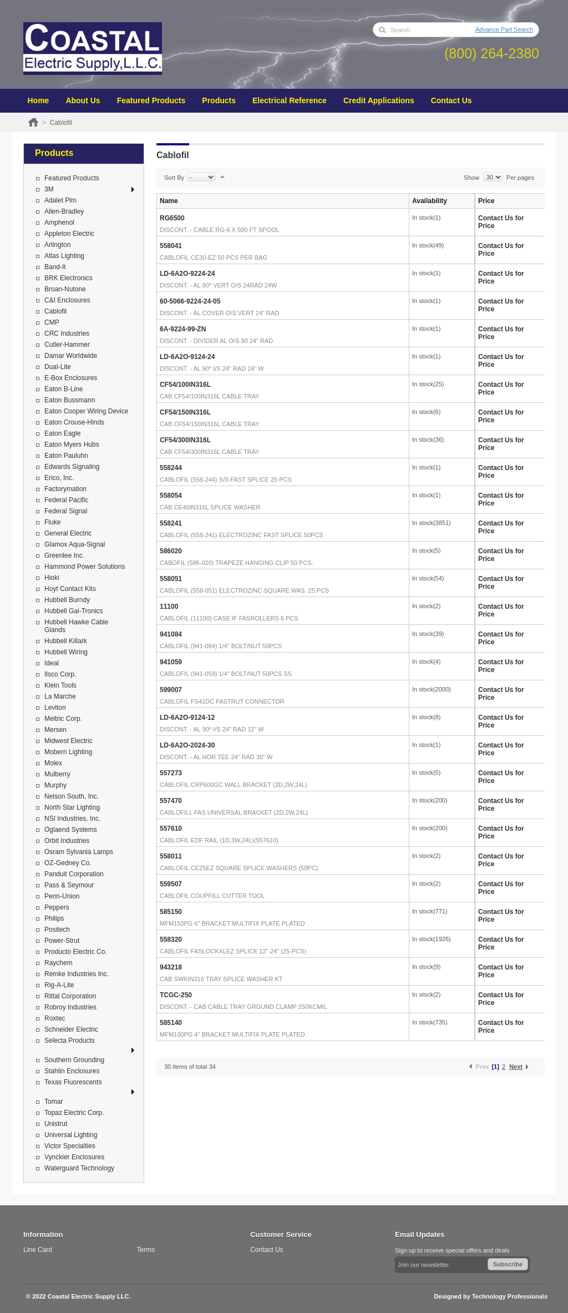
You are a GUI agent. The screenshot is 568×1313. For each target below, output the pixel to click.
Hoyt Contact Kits (70, 589)
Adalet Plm (60, 200)
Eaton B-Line (63, 389)
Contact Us (451, 100)
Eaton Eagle (62, 433)
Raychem (58, 963)
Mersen (55, 730)
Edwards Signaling (71, 467)
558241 (171, 523)
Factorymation (65, 489)
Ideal (51, 663)
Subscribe (508, 1264)
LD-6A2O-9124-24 (187, 357)
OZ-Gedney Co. (68, 863)
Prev (482, 1066)
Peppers (56, 907)
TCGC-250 (176, 995)
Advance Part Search (504, 29)
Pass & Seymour (69, 885)
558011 (171, 856)
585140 (171, 1023)
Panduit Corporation (74, 874)
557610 (171, 828)
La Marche (60, 696)
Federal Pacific (66, 500)
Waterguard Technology (79, 1168)
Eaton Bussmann (69, 400)
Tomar (53, 1101)
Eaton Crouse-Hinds (74, 422)
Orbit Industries (66, 841)
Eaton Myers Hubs (71, 444)
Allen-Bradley (64, 211)
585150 (171, 912)
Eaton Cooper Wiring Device (86, 411)
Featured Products (151, 100)
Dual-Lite (57, 367)
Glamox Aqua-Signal (74, 544)
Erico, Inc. (59, 478)
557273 (171, 773)
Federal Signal (65, 511)
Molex (53, 763)
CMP (51, 322)
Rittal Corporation (70, 996)
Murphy (55, 785)
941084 (171, 634)
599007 (171, 690)
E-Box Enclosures (70, 378)
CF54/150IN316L (185, 412)
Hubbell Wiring (66, 652)
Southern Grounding (74, 1060)
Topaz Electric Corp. (74, 1113)
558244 (171, 468)
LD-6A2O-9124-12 (187, 717)
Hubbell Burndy (67, 600)
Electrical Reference (289, 100)
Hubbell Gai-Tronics (73, 611)
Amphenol (59, 222)
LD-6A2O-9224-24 (187, 273)
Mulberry (57, 774)
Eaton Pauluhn (66, 455)
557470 (171, 801)
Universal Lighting (70, 1135)
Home (38, 100)
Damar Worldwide (70, 356)
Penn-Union (61, 896)
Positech (57, 929)
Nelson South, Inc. (71, 796)
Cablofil (55, 311)
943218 (171, 967)
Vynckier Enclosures (74, 1157)
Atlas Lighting (64, 256)
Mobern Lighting (68, 752)
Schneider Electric (71, 1029)
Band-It (55, 267)
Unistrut (55, 1124)
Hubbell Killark (65, 641)
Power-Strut (61, 941)
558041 (171, 246)
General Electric (68, 533)
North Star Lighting (72, 807)
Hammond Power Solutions (84, 566)
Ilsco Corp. (60, 674)
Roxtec (54, 1018)
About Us (82, 100)
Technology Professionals (509, 1296)
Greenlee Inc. (64, 555)
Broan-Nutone (65, 289)
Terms (146, 1250)
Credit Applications (378, 100)
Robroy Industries (70, 1007)
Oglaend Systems (70, 830)
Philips (54, 918)
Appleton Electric (69, 234)
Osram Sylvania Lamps (78, 852)
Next (516, 1066)
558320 (171, 939)
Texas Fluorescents (73, 1082)
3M (49, 189)
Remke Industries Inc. (76, 974)
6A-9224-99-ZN (183, 329)
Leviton (55, 707)
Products (219, 100)
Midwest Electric (68, 741)
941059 (171, 662)
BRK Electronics (68, 278)
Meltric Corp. (63, 719)
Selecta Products (69, 1040)
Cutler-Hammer (67, 345)
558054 (171, 495)
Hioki (51, 578)
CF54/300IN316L (185, 440)
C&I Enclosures (67, 300)
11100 (169, 606)
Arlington (57, 245)
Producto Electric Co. (75, 952)
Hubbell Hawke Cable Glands (76, 626)
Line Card (37, 1250)
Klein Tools (60, 685)
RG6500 (172, 218)
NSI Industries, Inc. (72, 818)
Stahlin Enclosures (71, 1071)
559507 (171, 884)
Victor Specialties (69, 1146)
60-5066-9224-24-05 (190, 301)
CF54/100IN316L (185, 384)
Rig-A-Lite (59, 985)
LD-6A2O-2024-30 (187, 745)
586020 (171, 551)
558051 (171, 579)
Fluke (52, 522)
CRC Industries (66, 333)
